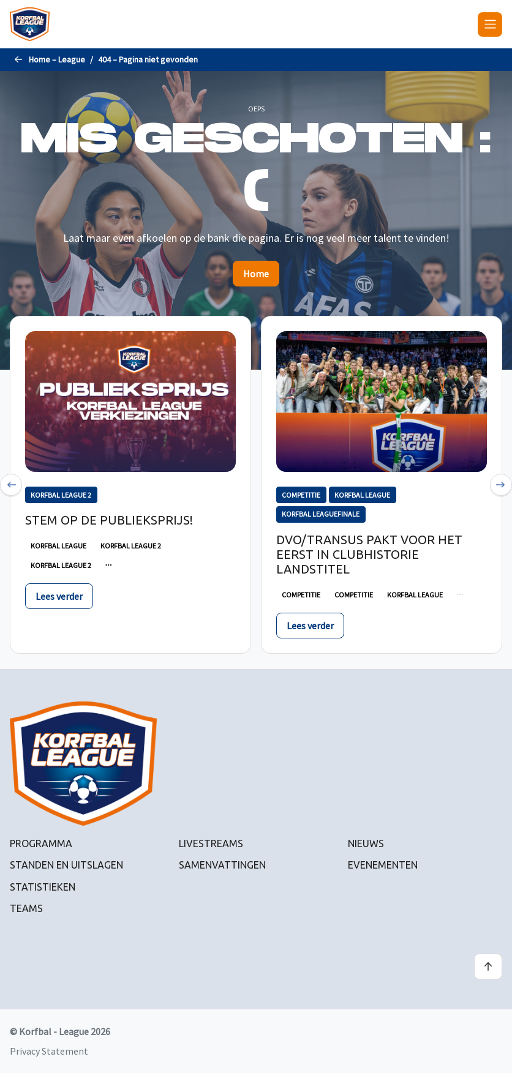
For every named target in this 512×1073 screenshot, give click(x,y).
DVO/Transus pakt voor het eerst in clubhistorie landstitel (369, 554)
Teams (26, 908)
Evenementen (383, 864)
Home (256, 273)
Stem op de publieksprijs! (109, 520)
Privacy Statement (49, 1051)
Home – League (57, 59)
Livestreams (211, 843)
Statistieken (42, 886)
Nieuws (366, 843)
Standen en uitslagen (66, 864)
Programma (41, 843)
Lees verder (59, 596)
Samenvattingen (222, 864)
